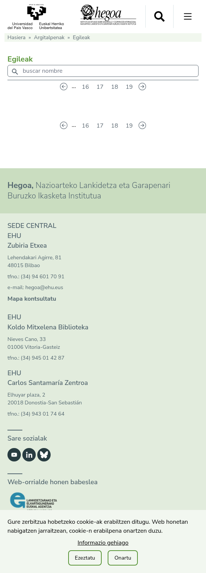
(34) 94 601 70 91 (42, 276)
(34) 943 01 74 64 (42, 413)
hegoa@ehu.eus (44, 287)
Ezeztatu (85, 557)
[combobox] (103, 72)
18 (114, 87)
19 (129, 87)
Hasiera (16, 37)
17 (100, 87)
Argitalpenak (49, 37)
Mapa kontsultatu (31, 299)
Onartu (122, 557)
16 (85, 87)
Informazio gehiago (103, 543)
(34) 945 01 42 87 (42, 357)
